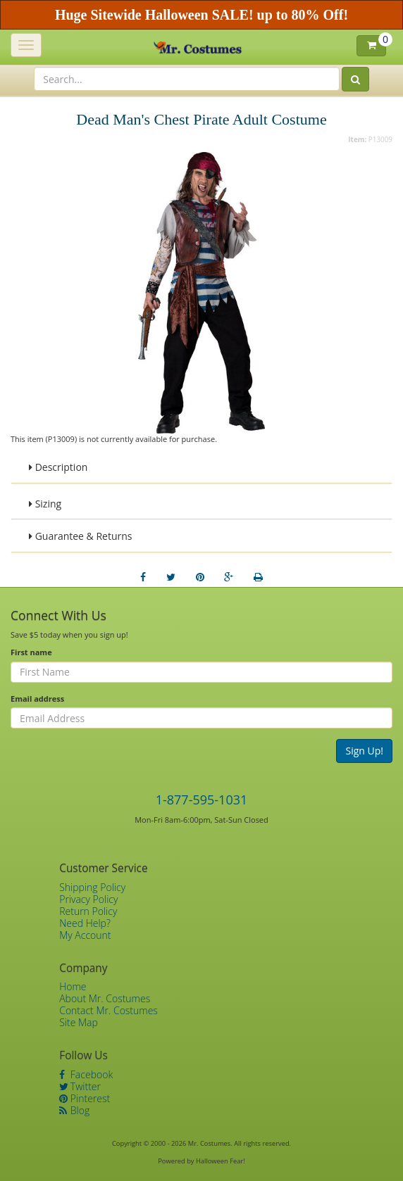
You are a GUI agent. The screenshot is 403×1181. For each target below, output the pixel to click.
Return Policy (88, 911)
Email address (37, 698)
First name (31, 652)
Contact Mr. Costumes (108, 1010)
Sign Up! (364, 750)
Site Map (78, 1022)
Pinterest (84, 1098)
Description (58, 467)
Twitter (80, 1086)
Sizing (45, 503)
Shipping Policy (92, 887)
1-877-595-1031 (202, 799)
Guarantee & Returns (80, 536)
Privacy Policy (88, 899)
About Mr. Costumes (104, 998)
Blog (74, 1110)
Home (72, 986)
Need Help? (85, 923)
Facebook (86, 1074)
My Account (85, 935)
